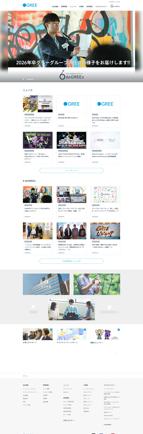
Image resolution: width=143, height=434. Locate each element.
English (118, 1)
